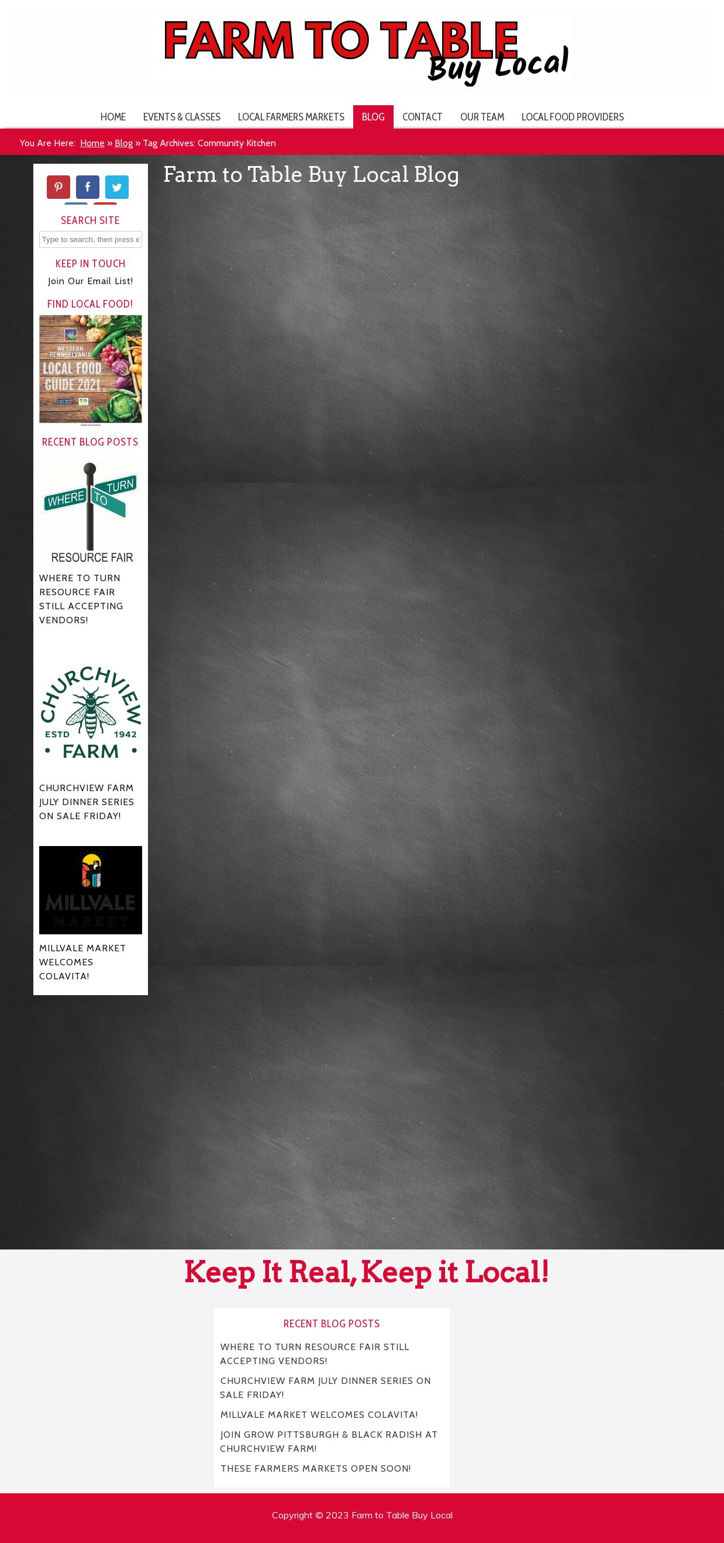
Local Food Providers (573, 117)
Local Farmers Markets (291, 117)
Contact (422, 117)
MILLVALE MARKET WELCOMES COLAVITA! (319, 1414)
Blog (373, 117)
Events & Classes (181, 117)
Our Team (482, 117)
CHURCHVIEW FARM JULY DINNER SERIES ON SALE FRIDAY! (325, 1387)
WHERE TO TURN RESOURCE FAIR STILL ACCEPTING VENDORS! (314, 1353)
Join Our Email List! (90, 280)
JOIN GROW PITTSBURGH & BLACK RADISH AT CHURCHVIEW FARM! (329, 1441)
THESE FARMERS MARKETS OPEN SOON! (315, 1468)
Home (113, 117)
